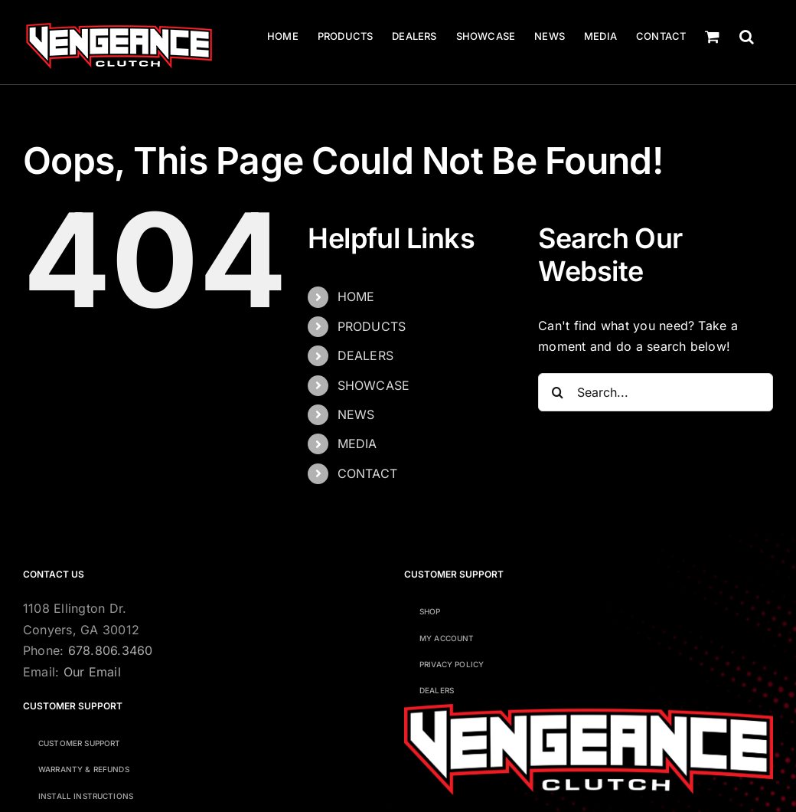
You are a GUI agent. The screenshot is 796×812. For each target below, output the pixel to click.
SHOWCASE (374, 385)
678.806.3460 (110, 650)
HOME (356, 296)
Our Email (92, 671)
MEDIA (357, 443)
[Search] (557, 392)
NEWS (356, 414)
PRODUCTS (372, 326)
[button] (746, 36)
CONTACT (368, 473)
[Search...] (655, 392)
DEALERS (366, 355)
